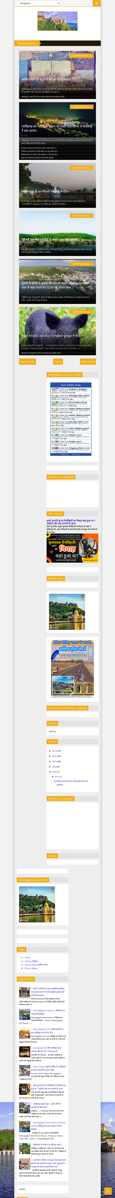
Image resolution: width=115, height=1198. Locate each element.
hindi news (23, 893)
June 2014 (18, 776)
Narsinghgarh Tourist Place (26, 1032)
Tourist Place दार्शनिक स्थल (31, 496)
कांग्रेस (20, 935)
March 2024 (19, 840)
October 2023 (20, 836)
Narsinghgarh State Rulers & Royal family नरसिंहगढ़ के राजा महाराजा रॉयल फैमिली (39, 677)
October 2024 (20, 854)
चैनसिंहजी (22, 951)
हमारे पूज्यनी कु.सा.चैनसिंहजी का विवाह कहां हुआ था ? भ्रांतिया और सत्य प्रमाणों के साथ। (79, 550)
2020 (67, 779)
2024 (67, 790)
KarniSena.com (21, 1161)
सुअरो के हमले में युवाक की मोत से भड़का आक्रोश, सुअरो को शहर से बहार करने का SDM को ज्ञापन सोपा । (55, 309)
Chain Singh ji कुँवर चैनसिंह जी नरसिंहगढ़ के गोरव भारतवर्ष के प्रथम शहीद (38, 615)
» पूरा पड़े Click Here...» (86, 55)
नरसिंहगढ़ (21, 956)
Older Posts (92, 390)
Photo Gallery (26, 500)
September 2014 (22, 790)
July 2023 (18, 822)
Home (58, 390)
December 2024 (21, 858)
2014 (67, 774)
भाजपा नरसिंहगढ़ (24, 966)
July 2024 (18, 845)
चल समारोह (22, 945)
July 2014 (18, 781)
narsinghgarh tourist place (30, 914)
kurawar (22, 904)
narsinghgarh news (27, 925)
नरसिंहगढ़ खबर (23, 961)
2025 (67, 795)
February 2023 (21, 813)
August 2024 (20, 849)
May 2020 (18, 804)
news (20, 930)
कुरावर (20, 940)
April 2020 (19, 799)
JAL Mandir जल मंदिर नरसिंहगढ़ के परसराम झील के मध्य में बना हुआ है (39, 592)
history (21, 899)
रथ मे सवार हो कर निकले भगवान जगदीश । (41, 205)
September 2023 (22, 831)
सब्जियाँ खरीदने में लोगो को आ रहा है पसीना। (42, 84)
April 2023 (19, 817)
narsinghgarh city (26, 919)
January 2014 (20, 772)
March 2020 (19, 794)
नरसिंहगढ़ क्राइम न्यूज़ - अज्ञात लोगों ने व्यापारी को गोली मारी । (48, 1079)
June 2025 (18, 863)
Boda (20, 883)
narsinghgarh (24, 909)
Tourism (22, 888)
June (69, 800)
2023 (67, 785)
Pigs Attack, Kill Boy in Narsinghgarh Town (47, 364)
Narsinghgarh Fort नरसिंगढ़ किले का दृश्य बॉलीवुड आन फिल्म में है (39, 570)
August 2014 (20, 785)
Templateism (87, 1192)
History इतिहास (26, 493)
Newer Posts (23, 390)
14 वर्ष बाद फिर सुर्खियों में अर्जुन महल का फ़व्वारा (45, 258)
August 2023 (20, 826)
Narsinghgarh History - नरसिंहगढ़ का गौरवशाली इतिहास (49, 1064)
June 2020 (18, 808)
